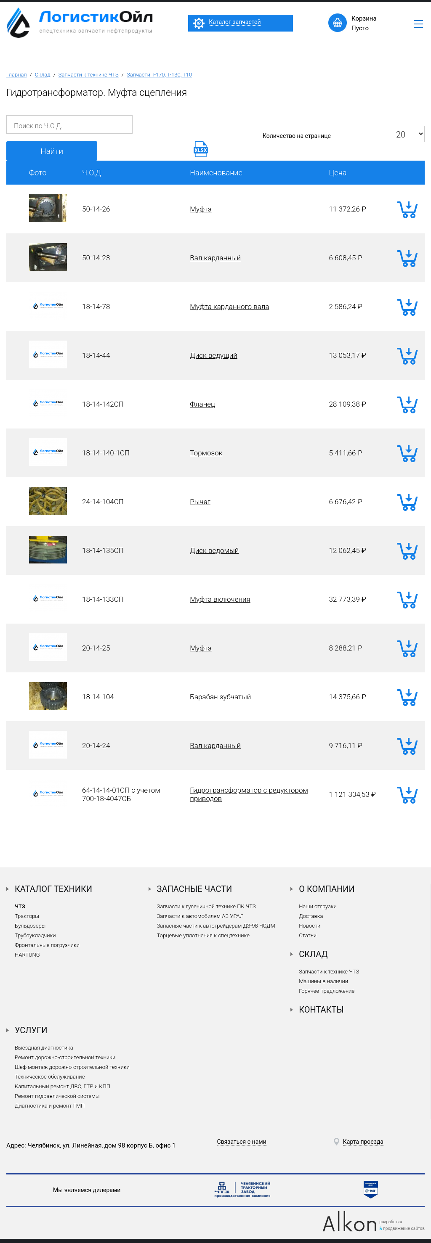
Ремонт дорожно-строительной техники (65, 1057)
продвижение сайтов (404, 1228)
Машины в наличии (323, 981)
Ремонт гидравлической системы (57, 1096)
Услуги (31, 1030)
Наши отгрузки (318, 906)
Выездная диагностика (44, 1048)
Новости (309, 926)
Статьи (308, 935)
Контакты (321, 1010)
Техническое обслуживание (50, 1077)
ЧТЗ (20, 906)
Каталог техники (53, 889)
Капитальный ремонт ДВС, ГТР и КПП (62, 1086)
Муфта (200, 209)
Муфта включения (220, 599)
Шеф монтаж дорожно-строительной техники (72, 1067)
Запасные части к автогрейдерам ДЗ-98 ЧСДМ (216, 926)
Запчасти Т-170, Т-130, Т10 (159, 74)
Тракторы (27, 916)
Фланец (202, 404)
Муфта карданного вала (229, 306)
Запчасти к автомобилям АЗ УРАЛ (200, 916)
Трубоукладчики (35, 935)
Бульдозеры (30, 926)
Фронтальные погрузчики (47, 945)
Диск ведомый (214, 550)
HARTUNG (27, 955)
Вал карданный (215, 258)
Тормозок (206, 453)
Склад (43, 74)
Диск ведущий (213, 355)
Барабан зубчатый (220, 697)
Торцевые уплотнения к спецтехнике (203, 935)
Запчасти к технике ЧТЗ (89, 74)
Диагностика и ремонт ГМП (50, 1106)
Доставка (311, 916)
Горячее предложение (326, 991)
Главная (16, 74)
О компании (327, 889)
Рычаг (200, 501)
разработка (390, 1221)
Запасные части (194, 889)
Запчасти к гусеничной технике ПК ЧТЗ (206, 906)
